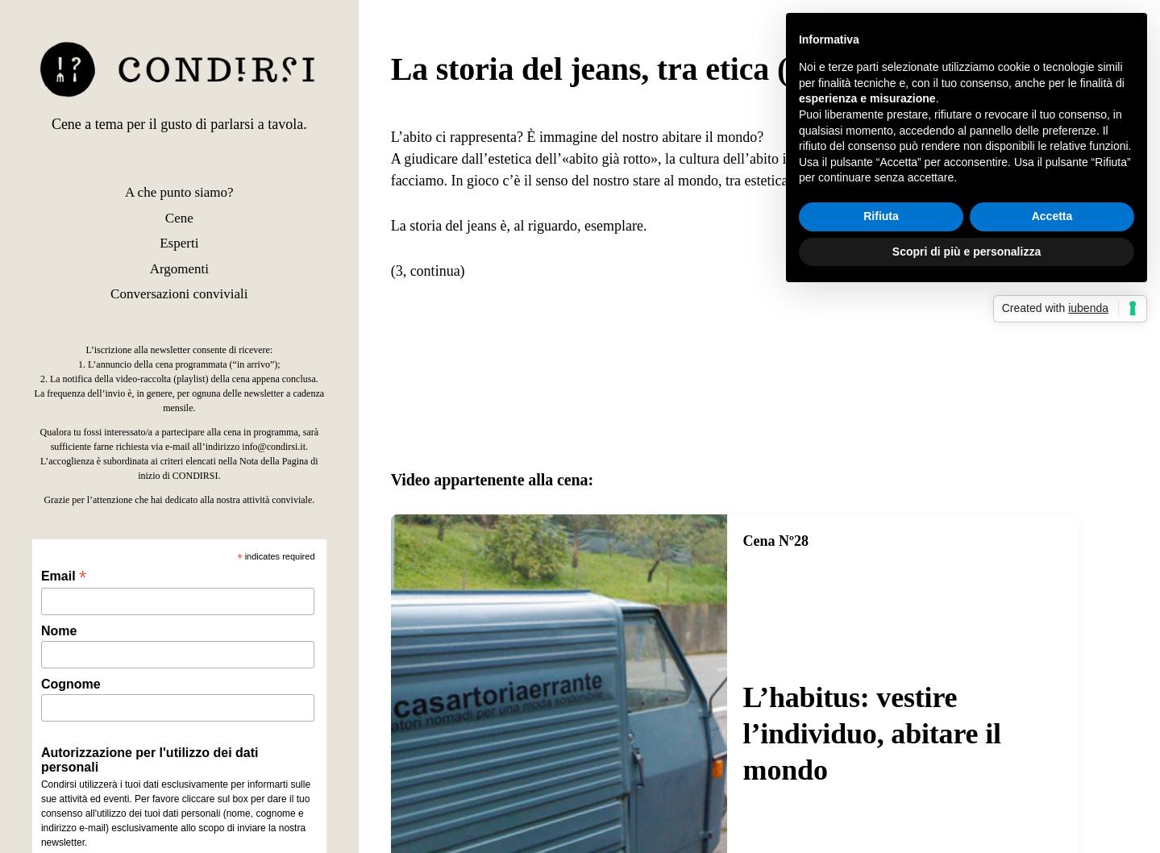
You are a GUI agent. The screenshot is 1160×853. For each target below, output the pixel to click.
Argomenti (179, 269)
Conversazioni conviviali (178, 294)
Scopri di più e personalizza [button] (966, 251)
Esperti (179, 243)
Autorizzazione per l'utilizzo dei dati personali (150, 760)
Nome (59, 631)
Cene (179, 218)
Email (63, 576)
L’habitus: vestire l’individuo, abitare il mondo (872, 733)
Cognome (71, 684)
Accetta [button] (1052, 216)
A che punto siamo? (179, 192)
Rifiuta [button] (881, 216)
